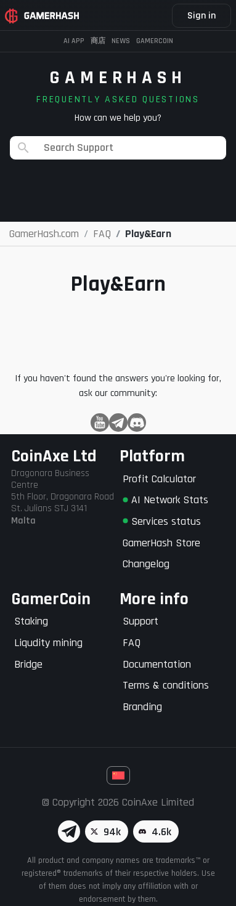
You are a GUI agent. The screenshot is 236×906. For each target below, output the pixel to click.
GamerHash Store (161, 543)
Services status (162, 521)
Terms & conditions (166, 685)
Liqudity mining (48, 643)
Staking (31, 621)
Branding (142, 707)
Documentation (157, 664)
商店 (98, 41)
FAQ (131, 643)
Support (140, 621)
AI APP (73, 41)
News (121, 41)
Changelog (146, 564)
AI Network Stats (165, 500)
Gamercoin (154, 41)
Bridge (28, 664)
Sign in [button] (201, 15)
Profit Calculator (159, 479)
